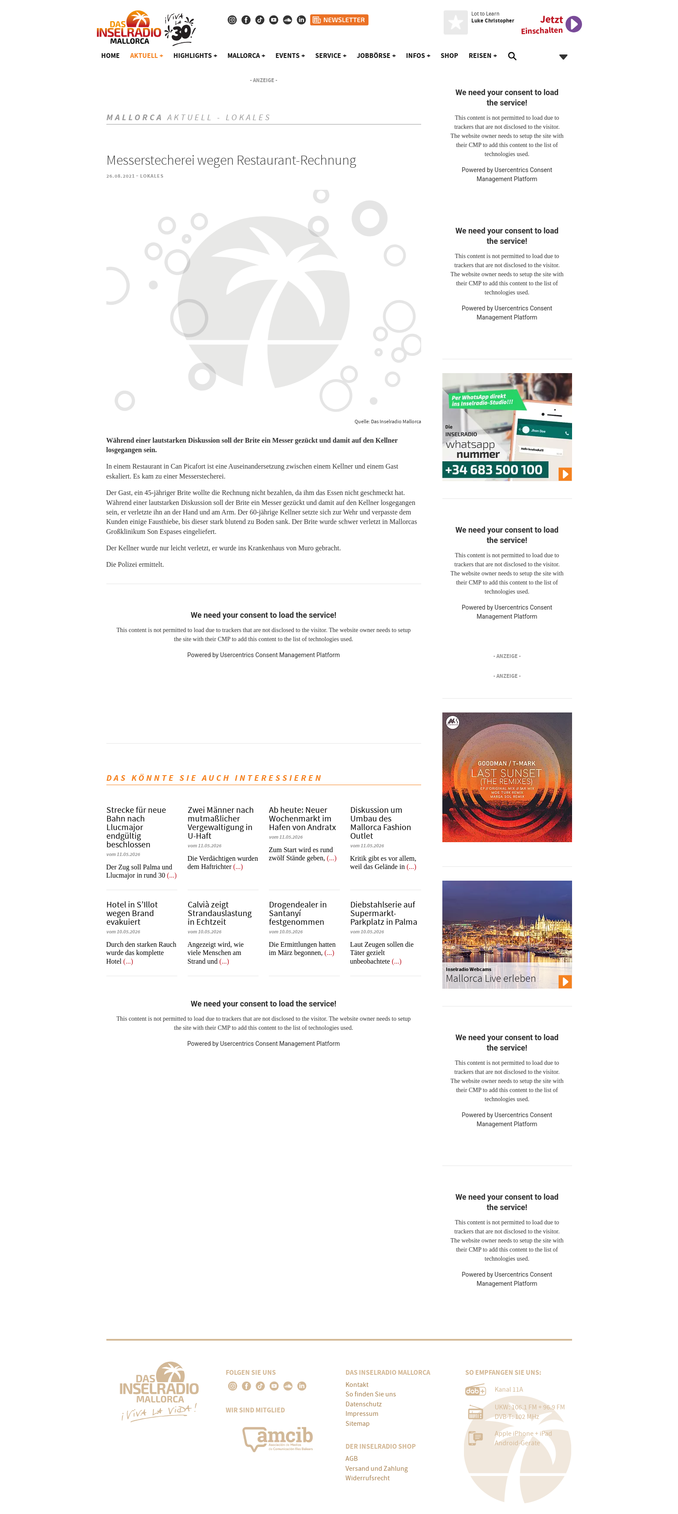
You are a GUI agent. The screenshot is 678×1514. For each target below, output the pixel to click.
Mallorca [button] (243, 55)
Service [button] (328, 55)
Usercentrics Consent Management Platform (280, 655)
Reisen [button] (480, 55)
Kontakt (356, 1384)
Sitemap (357, 1423)
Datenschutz (363, 1404)
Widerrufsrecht (367, 1478)
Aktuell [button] (144, 55)
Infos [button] (415, 55)
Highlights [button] (192, 55)
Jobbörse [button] (373, 55)
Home (110, 55)
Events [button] (287, 55)
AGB (351, 1458)
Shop (449, 55)
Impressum (361, 1413)
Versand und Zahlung (376, 1468)
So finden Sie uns (370, 1394)
